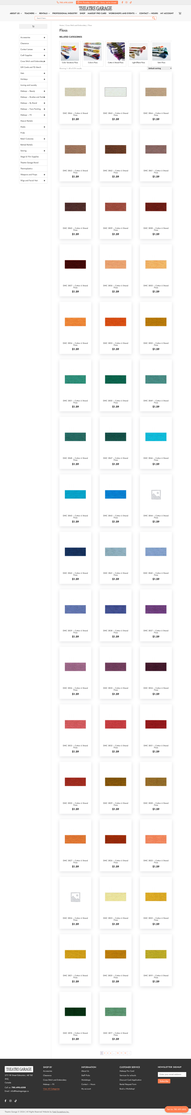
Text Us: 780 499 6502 (176, 1109)
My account (167, 14)
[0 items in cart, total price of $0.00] (33, 26)
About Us (15, 14)
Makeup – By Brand (33, 103)
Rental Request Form (128, 1084)
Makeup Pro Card (97, 14)
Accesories (47, 1071)
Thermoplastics (26, 168)
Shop (82, 14)
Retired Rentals (26, 144)
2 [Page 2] (104, 1053)
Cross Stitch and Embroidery (76, 25)
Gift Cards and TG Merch (30, 67)
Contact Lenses (33, 49)
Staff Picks (85, 1075)
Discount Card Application (130, 1080)
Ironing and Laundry (28, 85)
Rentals (43, 14)
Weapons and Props (33, 174)
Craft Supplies (33, 55)
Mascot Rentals (26, 120)
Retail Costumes (33, 139)
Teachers (29, 14)
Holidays (33, 79)
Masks (33, 127)
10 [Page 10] (118, 1053)
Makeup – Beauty (33, 91)
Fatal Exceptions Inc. (60, 1111)
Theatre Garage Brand (29, 162)
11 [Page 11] (121, 1053)
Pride (22, 132)
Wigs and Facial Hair (33, 180)
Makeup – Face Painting (33, 109)
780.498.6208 (65, 2)
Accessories (33, 37)
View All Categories (51, 1088)
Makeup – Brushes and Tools (33, 97)
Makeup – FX (33, 115)
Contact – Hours (148, 14)
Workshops (85, 1080)
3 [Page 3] (107, 1053)
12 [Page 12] (125, 1053)
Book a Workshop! (127, 1088)
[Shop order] (159, 68)
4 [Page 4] (110, 1053)
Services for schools (128, 1075)
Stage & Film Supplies (29, 156)
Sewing (33, 151)
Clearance (24, 43)
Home (61, 25)
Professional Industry (64, 14)
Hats (33, 73)
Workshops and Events (121, 14)
